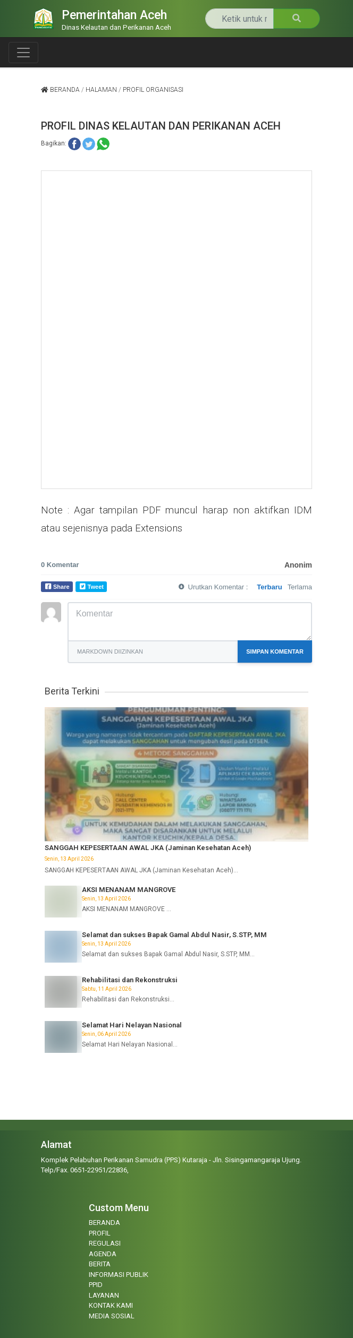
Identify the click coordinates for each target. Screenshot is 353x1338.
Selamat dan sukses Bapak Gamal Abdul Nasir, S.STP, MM (174, 935)
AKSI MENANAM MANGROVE (128, 890)
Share (61, 587)
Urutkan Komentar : (218, 587)
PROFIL (100, 1233)
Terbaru (269, 587)
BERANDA (104, 1222)
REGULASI (105, 1243)
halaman (101, 89)
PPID (96, 1285)
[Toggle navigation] (23, 52)
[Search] (239, 18)
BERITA (100, 1264)
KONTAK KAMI (111, 1305)
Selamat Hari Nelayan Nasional (132, 1025)
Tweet (96, 587)
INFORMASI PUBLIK (118, 1275)
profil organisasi (153, 89)
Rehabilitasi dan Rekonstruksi (130, 980)
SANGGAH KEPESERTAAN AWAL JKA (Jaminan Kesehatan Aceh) (148, 848)
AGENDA (102, 1254)
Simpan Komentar (275, 651)
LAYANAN (104, 1295)
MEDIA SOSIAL (112, 1316)
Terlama (300, 587)
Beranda (60, 89)
